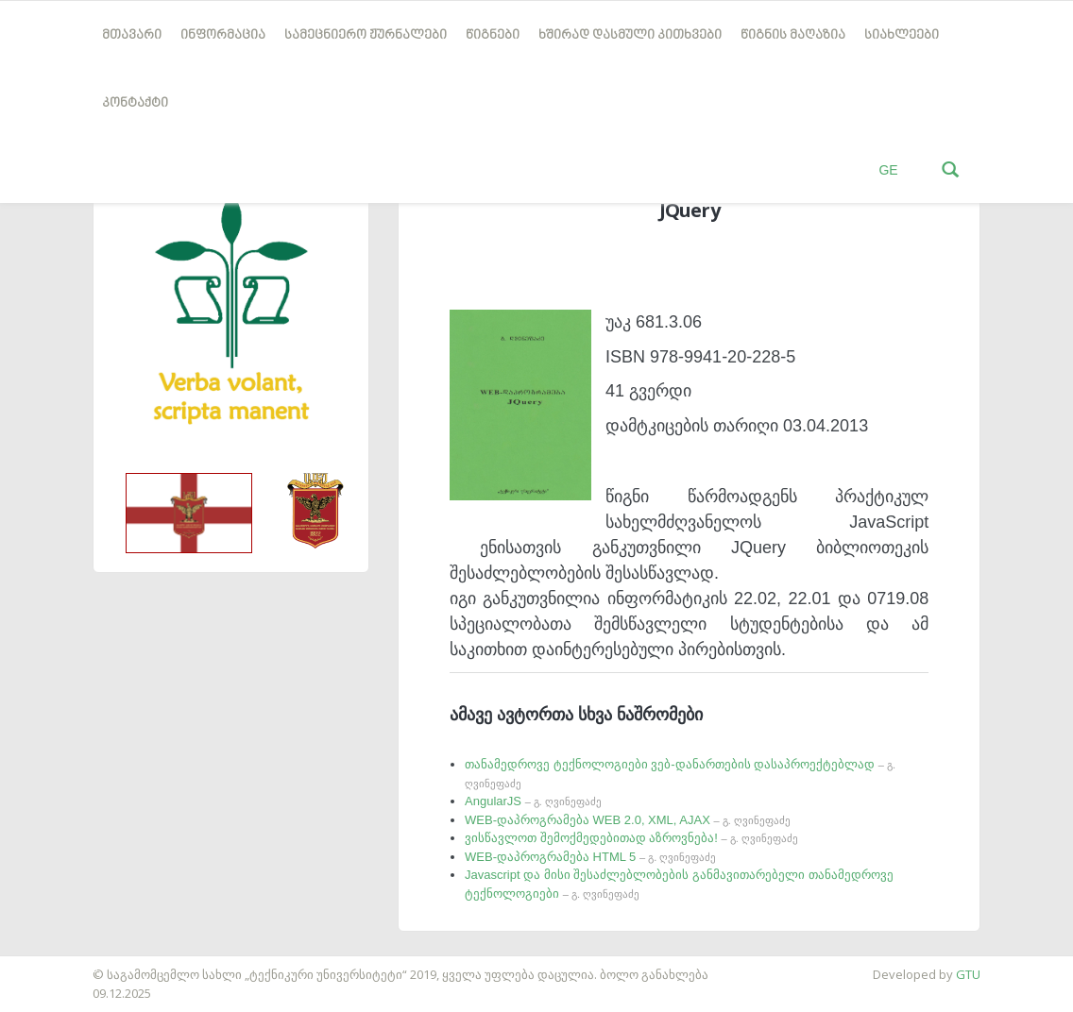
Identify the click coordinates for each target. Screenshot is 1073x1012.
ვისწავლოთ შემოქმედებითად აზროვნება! (631, 838)
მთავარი (132, 35)
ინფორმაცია (222, 35)
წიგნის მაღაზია (793, 35)
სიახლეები (901, 35)
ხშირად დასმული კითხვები (630, 35)
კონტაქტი (135, 103)
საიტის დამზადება (55, 964)
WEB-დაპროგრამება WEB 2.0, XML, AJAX (628, 820)
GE (887, 169)
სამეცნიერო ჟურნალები (365, 35)
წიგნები (492, 35)
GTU (968, 974)
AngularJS (533, 801)
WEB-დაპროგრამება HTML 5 (590, 857)
